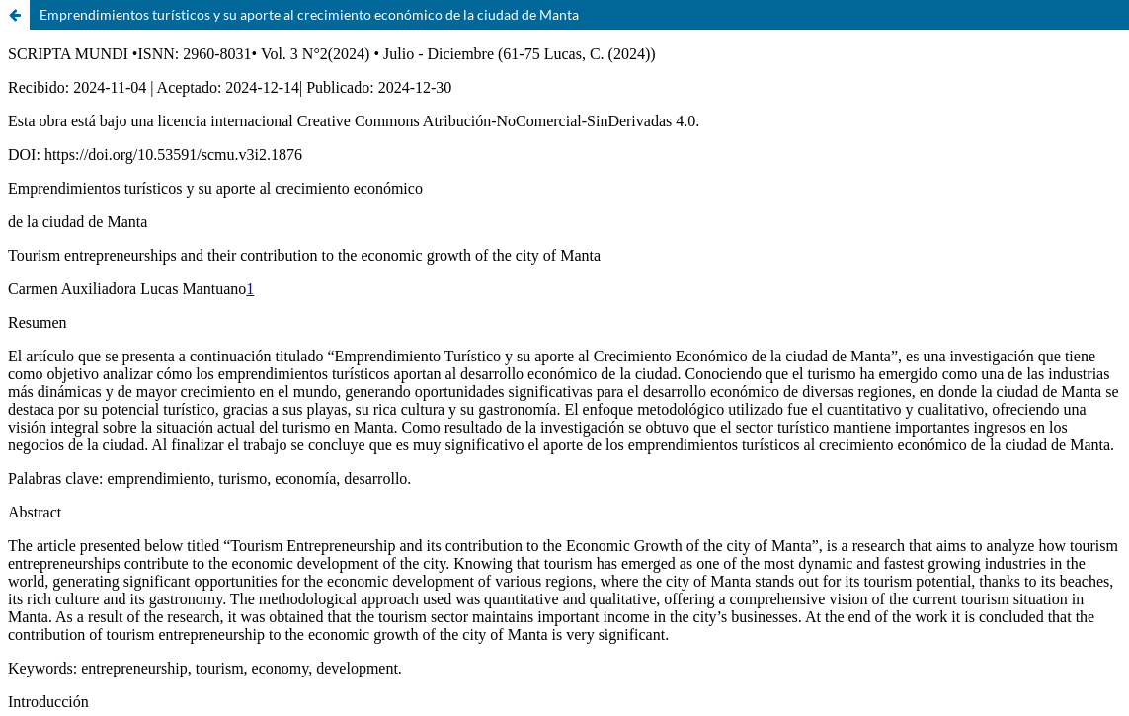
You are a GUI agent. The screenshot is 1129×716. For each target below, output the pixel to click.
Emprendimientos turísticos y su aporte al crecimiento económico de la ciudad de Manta (309, 14)
